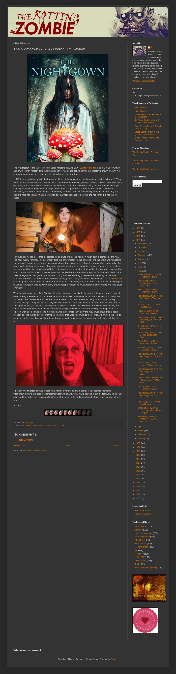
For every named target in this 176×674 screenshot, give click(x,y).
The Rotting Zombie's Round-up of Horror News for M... (147, 283)
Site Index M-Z (141, 111)
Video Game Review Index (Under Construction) (147, 133)
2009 (138, 494)
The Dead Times (142, 510)
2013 (138, 479)
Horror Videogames (143, 533)
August (141, 259)
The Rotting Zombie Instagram (146, 169)
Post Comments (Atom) (36, 450)
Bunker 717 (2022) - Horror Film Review (149, 305)
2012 (138, 482)
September (143, 255)
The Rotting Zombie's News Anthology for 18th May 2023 (149, 319)
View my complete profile (143, 81)
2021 (138, 447)
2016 (138, 467)
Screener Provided (51, 425)
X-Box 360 (139, 557)
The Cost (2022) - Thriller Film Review (148, 403)
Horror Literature (142, 537)
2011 (138, 486)
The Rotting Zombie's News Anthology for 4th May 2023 (149, 395)
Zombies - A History (143, 514)
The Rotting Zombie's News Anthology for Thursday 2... (149, 298)
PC (136, 550)
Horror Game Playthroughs (147, 567)
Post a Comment (25, 440)
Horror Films (38, 425)
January (142, 438)
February (142, 434)
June (140, 267)
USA (62, 425)
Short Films (140, 540)
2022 (138, 443)
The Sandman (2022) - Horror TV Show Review (149, 363)
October (142, 251)
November (143, 247)
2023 (23, 425)
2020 (138, 451)
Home (68, 445)
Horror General (141, 547)
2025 (138, 232)
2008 (138, 498)
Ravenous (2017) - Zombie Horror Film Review (149, 348)
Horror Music (140, 543)
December (143, 243)
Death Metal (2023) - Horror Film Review (149, 327)
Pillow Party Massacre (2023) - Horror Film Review (147, 419)
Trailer (138, 564)
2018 (138, 459)
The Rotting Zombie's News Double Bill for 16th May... (149, 335)
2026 (138, 228)
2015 (138, 471)
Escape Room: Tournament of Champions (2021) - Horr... (149, 380)
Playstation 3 (140, 561)
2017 (138, 463)
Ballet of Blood (87, 168)
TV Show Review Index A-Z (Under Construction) (147, 121)
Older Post (117, 445)
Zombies (139, 530)
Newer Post (19, 445)
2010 (138, 490)
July (140, 263)
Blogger (114, 659)
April (140, 426)
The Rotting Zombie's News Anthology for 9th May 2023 (149, 371)
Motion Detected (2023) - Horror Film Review (148, 312)
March (141, 430)
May (140, 271)
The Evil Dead (114, 278)
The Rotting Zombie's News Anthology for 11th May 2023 (149, 356)
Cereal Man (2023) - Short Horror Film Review (149, 275)
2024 (138, 236)
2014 (138, 475)
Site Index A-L (141, 107)
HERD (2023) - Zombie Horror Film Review (147, 290)
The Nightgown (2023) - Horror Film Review (148, 387)
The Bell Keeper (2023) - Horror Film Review (148, 342)
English (29, 425)
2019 (138, 455)
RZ (152, 47)
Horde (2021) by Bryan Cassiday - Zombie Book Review (149, 410)
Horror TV (139, 554)
